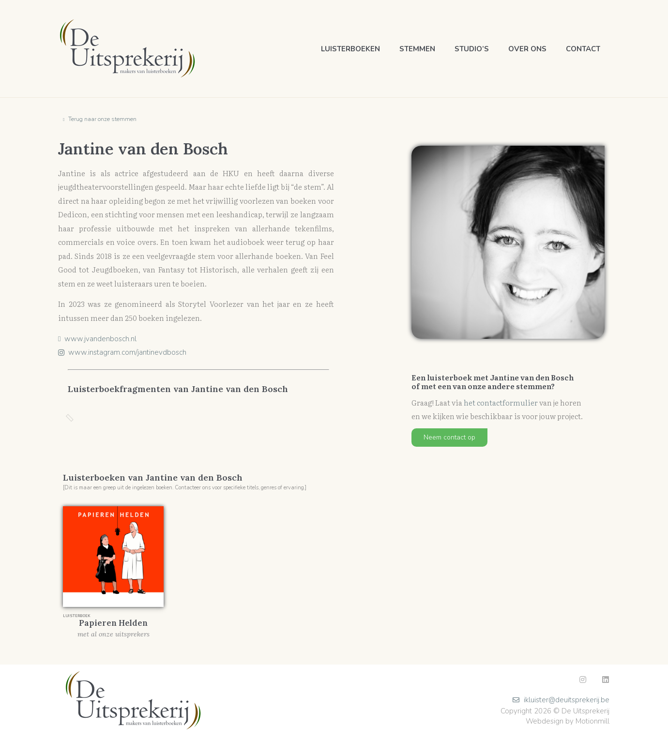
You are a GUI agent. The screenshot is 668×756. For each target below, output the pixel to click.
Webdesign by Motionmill (567, 721)
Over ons (527, 49)
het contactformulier (501, 402)
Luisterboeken (350, 49)
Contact (583, 49)
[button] (449, 437)
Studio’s (472, 49)
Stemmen (417, 49)
